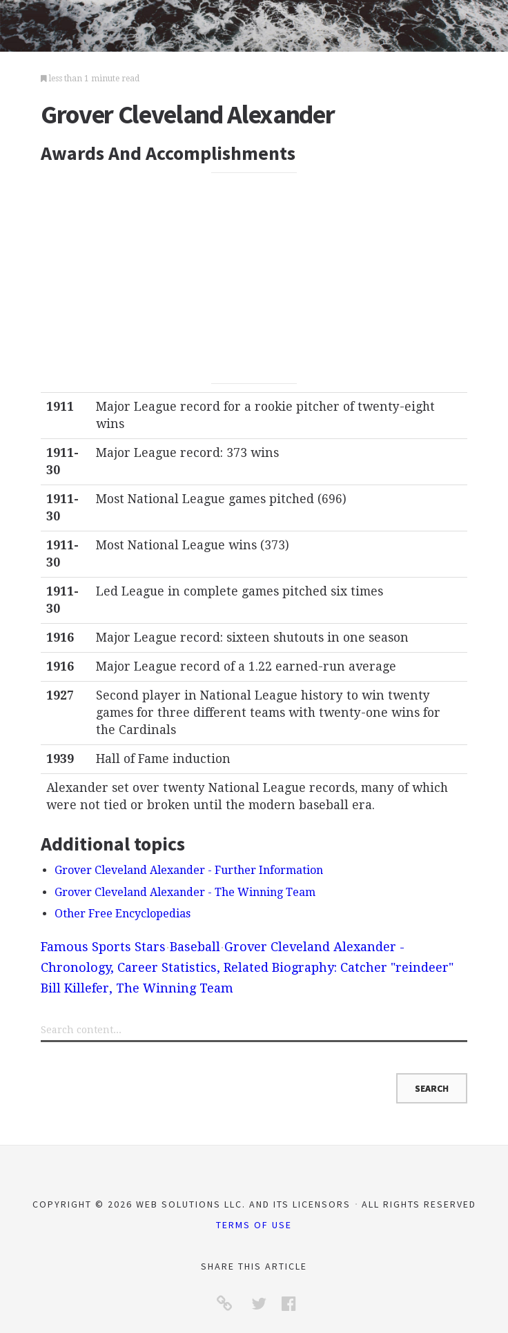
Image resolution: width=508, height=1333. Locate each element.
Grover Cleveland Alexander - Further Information (189, 870)
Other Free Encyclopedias (122, 913)
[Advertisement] (254, 277)
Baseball (195, 946)
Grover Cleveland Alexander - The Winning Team (185, 892)
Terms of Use (254, 1225)
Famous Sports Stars (103, 946)
